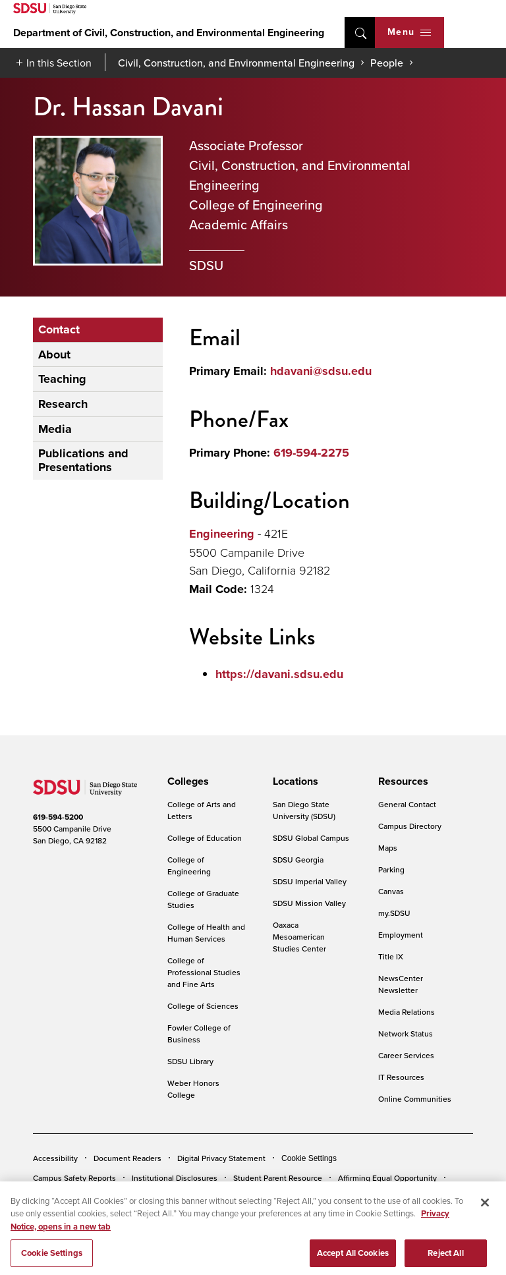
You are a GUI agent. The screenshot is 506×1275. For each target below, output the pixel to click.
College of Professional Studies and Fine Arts (203, 972)
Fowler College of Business (199, 1033)
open (360, 32)
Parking (391, 869)
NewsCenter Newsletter (400, 984)
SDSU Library (190, 1061)
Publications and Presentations (83, 460)
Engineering (221, 533)
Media (55, 429)
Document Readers (127, 1158)
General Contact (407, 804)
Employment (400, 934)
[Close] (484, 1210)
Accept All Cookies (353, 1261)
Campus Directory (409, 826)
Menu (409, 32)
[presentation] (186, 781)
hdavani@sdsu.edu (321, 371)
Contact (59, 329)
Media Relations (406, 1011)
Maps (387, 847)
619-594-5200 (58, 817)
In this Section (59, 62)
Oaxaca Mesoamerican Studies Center (299, 936)
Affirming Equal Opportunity (387, 1177)
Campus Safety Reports (74, 1177)
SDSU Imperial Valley (310, 881)
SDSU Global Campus (311, 837)
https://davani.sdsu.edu (279, 674)
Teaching (62, 378)
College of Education (204, 837)
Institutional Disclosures (174, 1177)
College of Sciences (203, 1005)
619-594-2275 (311, 452)
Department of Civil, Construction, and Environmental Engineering (168, 32)
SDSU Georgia (298, 859)
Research (63, 403)
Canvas (391, 891)
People (386, 62)
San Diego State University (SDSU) (304, 810)
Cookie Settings (309, 1158)
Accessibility (55, 1158)
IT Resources (401, 1077)
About (54, 354)
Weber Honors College (193, 1088)
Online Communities (414, 1098)
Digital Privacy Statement (221, 1158)
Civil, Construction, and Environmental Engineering (236, 62)
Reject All (445, 1261)
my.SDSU (394, 913)
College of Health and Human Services (206, 932)
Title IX (390, 956)
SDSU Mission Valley (309, 903)
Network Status (405, 1033)
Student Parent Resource (277, 1177)
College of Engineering (189, 865)
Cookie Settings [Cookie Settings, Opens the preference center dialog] (51, 1261)
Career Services (406, 1055)
